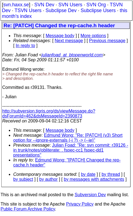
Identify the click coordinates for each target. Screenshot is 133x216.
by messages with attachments (94, 179)
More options (93, 35)
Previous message (107, 40)
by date (88, 174)
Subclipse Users (98, 10)
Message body (60, 35)
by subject (23, 179)
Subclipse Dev (61, 10)
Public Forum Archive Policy (28, 209)
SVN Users (70, 4)
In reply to (25, 45)
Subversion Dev (90, 194)
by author (48, 179)
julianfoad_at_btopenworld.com (72, 55)
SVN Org (96, 4)
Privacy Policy (80, 204)
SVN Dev (44, 4)
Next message (69, 40)
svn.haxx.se (16, 4)
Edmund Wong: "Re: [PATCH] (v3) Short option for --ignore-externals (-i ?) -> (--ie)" (68, 138)
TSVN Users (28, 10)
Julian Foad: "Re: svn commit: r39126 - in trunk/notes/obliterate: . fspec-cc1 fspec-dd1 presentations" (70, 150)
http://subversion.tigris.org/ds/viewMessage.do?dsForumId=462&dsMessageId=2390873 (48, 113)
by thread (111, 174)
